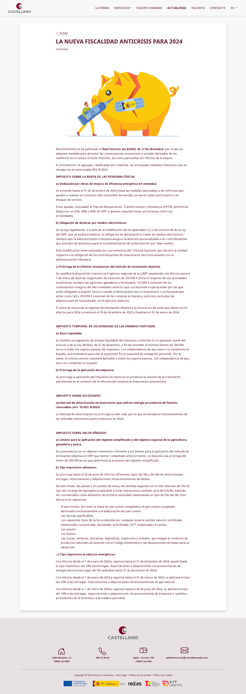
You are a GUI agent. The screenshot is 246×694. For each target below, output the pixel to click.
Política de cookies (162, 675)
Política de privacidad (140, 675)
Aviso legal (121, 675)
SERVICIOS (121, 8)
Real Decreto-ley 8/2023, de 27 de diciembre (132, 149)
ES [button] (233, 8)
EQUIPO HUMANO (149, 8)
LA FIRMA (102, 8)
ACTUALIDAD (176, 8)
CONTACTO (218, 8)
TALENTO (198, 8)
